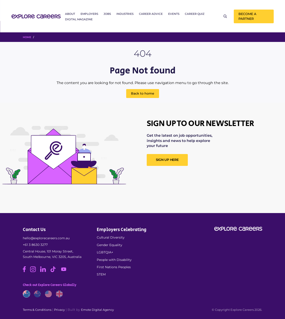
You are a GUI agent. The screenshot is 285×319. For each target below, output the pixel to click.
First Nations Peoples (114, 267)
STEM (101, 274)
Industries (124, 13)
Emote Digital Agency (97, 309)
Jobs (107, 13)
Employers (89, 13)
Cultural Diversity (111, 237)
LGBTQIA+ (105, 252)
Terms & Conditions (37, 309)
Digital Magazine (79, 19)
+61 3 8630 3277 (35, 245)
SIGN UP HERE (167, 160)
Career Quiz (194, 13)
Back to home (142, 93)
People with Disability (114, 260)
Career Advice (151, 13)
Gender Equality (109, 245)
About (70, 13)
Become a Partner (247, 16)
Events (173, 13)
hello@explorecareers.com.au (46, 238)
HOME (27, 37)
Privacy (59, 309)
